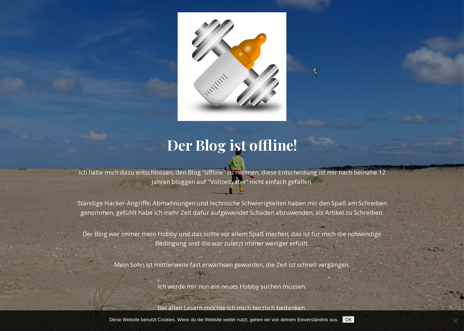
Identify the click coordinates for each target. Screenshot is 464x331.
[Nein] (455, 320)
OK (348, 319)
